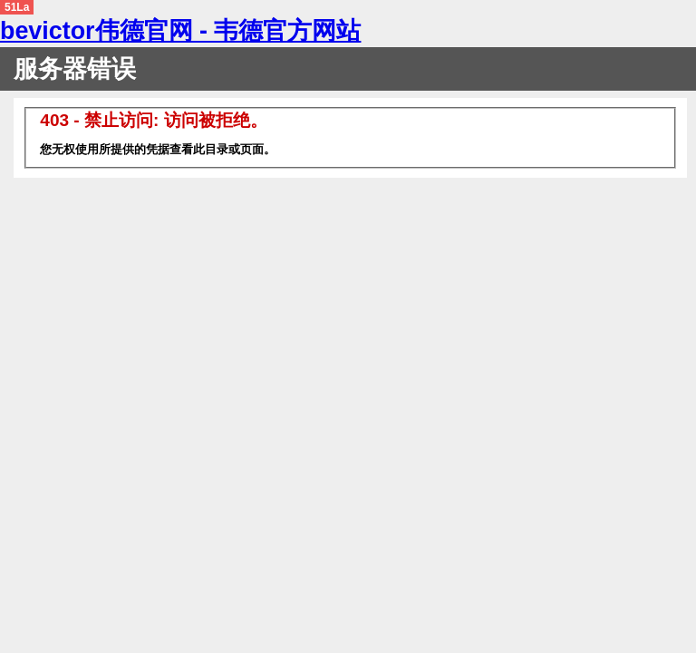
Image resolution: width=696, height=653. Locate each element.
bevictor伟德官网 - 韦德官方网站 (180, 30)
